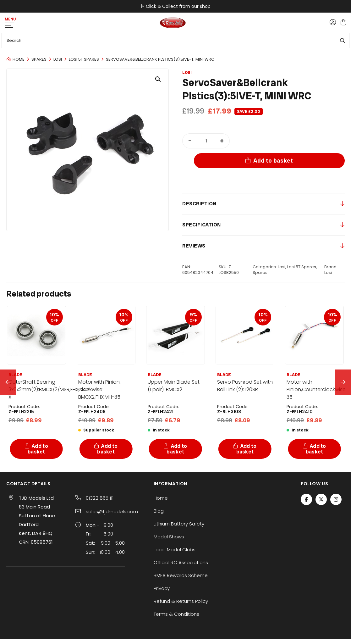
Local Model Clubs (174, 529)
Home (19, 59)
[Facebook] (306, 479)
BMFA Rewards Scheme (181, 555)
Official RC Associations (181, 542)
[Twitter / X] (321, 479)
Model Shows (169, 516)
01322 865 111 (99, 478)
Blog (159, 490)
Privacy (162, 568)
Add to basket (292, 140)
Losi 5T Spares (84, 59)
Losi (57, 59)
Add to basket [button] (38, 429)
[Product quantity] (205, 140)
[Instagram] (336, 479)
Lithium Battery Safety (179, 503)
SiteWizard (196, 629)
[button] (158, 79)
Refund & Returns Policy (181, 581)
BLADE (85, 355)
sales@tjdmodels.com (112, 491)
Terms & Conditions (176, 594)
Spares (39, 59)
